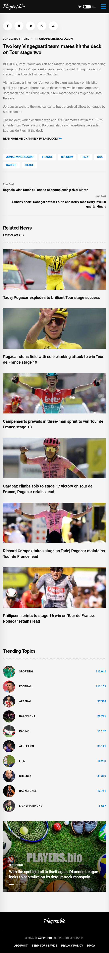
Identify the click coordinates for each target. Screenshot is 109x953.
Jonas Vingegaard (20, 157)
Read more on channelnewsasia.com (32, 138)
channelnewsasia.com (56, 38)
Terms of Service (44, 945)
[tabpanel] (54, 856)
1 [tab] (11, 884)
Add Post (21, 945)
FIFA (22, 761)
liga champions (30, 805)
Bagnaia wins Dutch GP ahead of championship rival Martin (45, 190)
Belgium (67, 157)
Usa (100, 157)
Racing (11, 165)
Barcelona (27, 716)
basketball (28, 790)
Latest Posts (13, 235)
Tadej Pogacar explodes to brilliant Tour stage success (51, 297)
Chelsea (25, 776)
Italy (85, 157)
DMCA (91, 945)
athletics (26, 746)
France (47, 157)
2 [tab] (18, 884)
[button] (7, 25)
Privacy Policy (72, 945)
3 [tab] (25, 884)
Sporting (26, 671)
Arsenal (25, 701)
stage (29, 165)
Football (26, 686)
